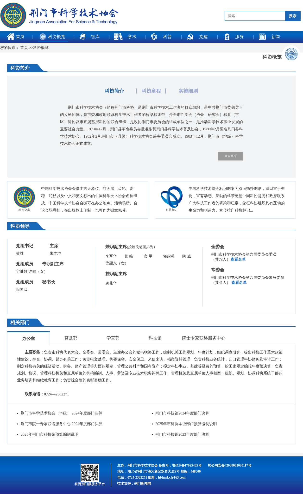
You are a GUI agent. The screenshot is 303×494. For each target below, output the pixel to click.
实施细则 (188, 90)
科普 (161, 36)
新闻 (269, 36)
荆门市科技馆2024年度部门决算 (182, 413)
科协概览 (52, 36)
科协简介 (114, 90)
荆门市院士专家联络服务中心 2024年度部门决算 (61, 424)
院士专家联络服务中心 (203, 338)
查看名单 (238, 259)
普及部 (70, 338)
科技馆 (155, 338)
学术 (125, 36)
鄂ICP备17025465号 (187, 465)
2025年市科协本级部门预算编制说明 (186, 424)
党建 (197, 36)
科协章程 (151, 90)
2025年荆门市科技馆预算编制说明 (49, 434)
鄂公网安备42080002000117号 (229, 465)
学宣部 (113, 338)
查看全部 (230, 156)
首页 (16, 36)
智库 (89, 36)
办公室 (28, 338)
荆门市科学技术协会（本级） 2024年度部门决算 (61, 413)
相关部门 (20, 322)
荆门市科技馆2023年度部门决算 (182, 434)
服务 (233, 36)
